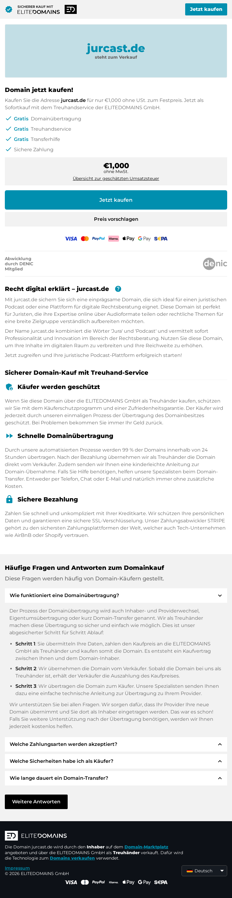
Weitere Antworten (36, 802)
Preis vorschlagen (116, 219)
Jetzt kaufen (206, 9)
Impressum (17, 868)
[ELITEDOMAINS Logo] (95, 836)
